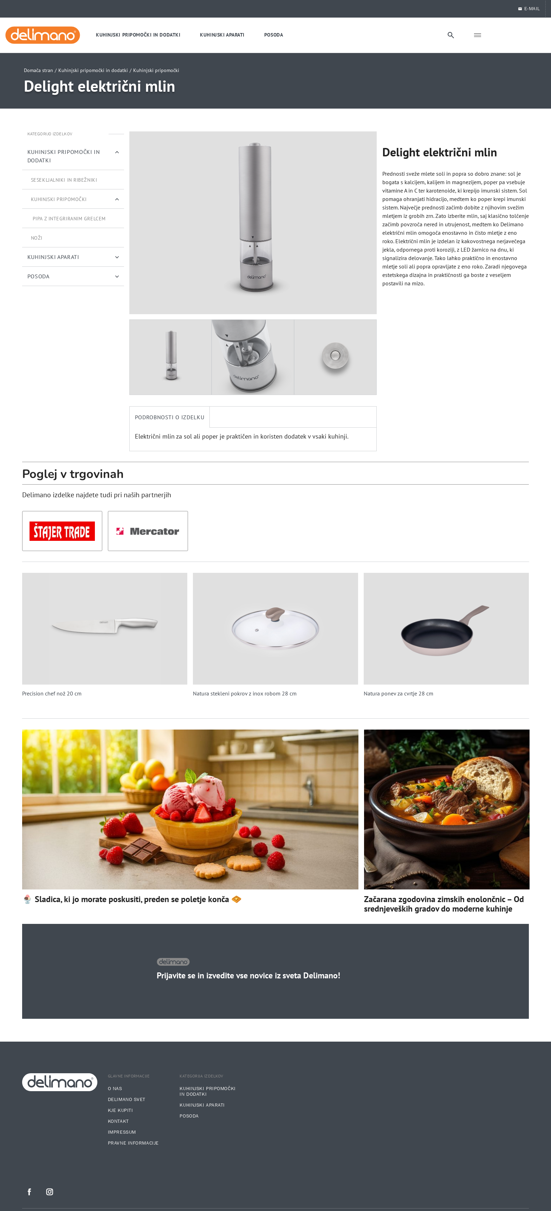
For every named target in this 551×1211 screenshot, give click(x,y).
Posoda (189, 1116)
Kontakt (118, 1121)
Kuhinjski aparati (202, 1105)
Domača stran (38, 70)
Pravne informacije (133, 1143)
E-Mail (529, 9)
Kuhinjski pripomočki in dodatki (93, 70)
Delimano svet (126, 1099)
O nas (115, 1089)
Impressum (122, 1132)
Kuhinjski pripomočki (156, 70)
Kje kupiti (120, 1110)
